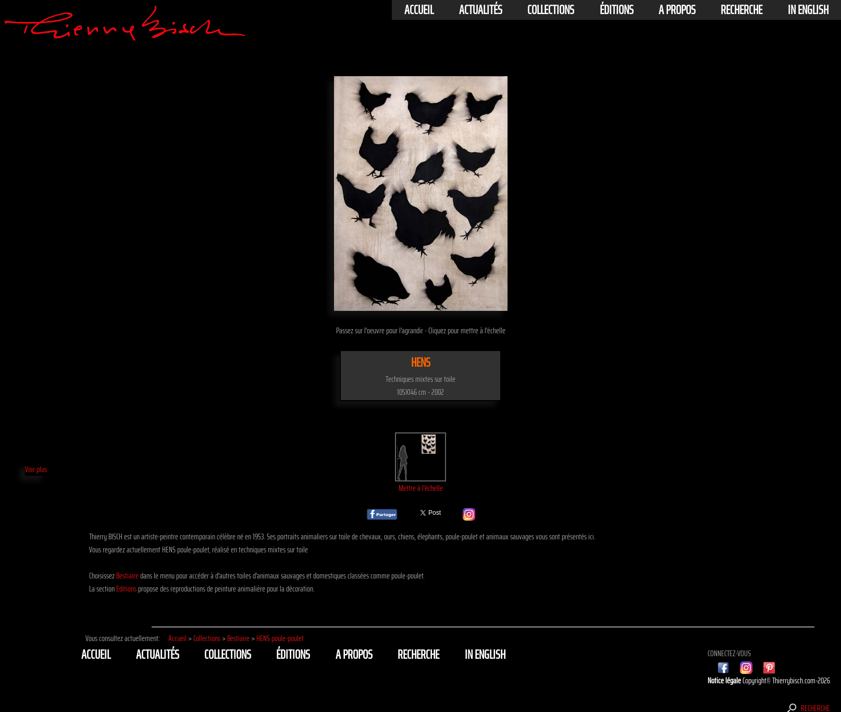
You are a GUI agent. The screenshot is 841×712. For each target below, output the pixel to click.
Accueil (419, 10)
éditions (617, 10)
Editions (126, 588)
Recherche (741, 10)
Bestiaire (127, 575)
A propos (677, 10)
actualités (480, 10)
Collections (550, 10)
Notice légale (725, 680)
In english (808, 10)
